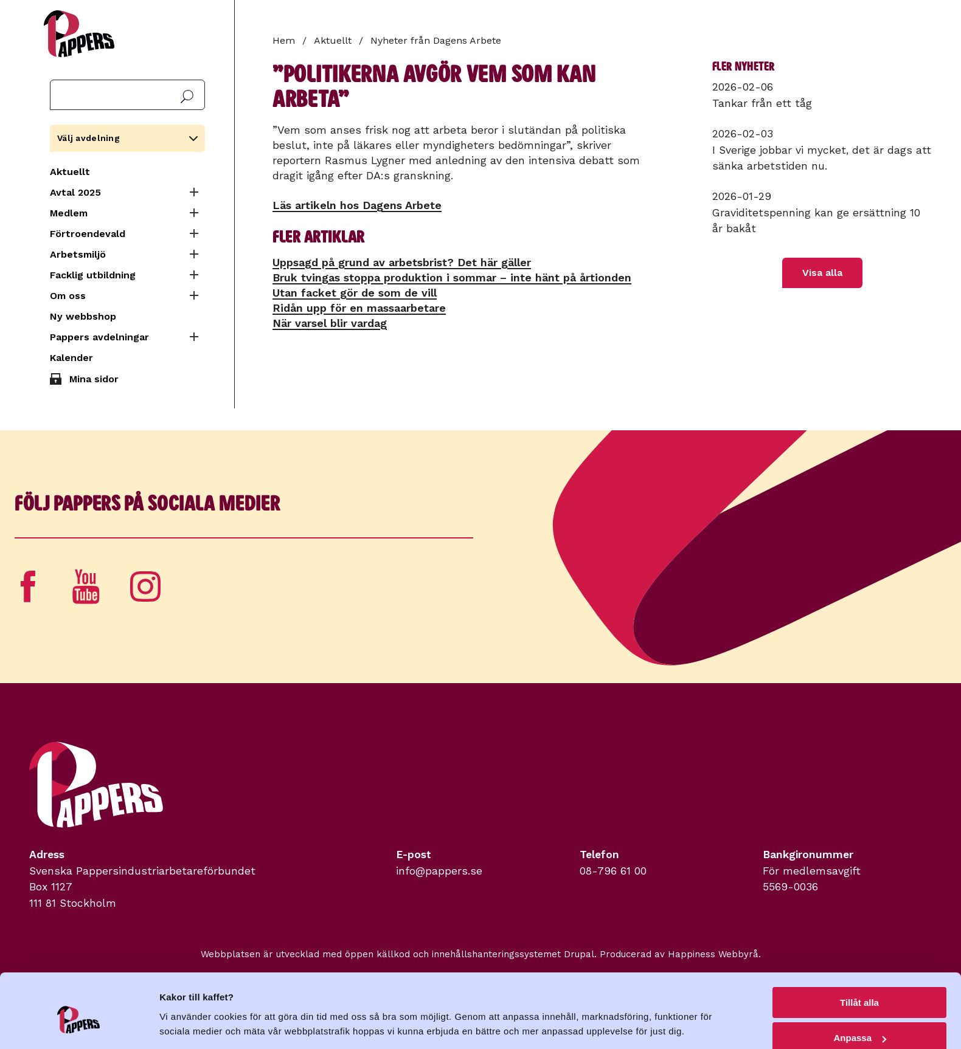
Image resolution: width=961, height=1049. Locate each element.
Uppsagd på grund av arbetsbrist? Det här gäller (401, 262)
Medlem (69, 213)
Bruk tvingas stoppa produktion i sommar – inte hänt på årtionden (451, 277)
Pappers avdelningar (99, 337)
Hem (283, 40)
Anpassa (859, 983)
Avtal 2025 (75, 192)
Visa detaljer (186, 1010)
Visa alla (822, 272)
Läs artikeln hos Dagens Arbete (357, 205)
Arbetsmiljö (78, 254)
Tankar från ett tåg (762, 103)
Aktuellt (70, 171)
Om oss (68, 295)
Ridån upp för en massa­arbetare (359, 307)
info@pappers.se (439, 871)
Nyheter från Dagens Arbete (435, 40)
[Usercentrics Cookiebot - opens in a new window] (79, 1025)
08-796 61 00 (613, 871)
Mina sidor (94, 379)
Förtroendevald (87, 233)
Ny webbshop (83, 316)
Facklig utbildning (93, 275)
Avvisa (859, 1019)
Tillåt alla (859, 948)
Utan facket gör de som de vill (354, 292)
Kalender (71, 357)
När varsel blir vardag (329, 323)
